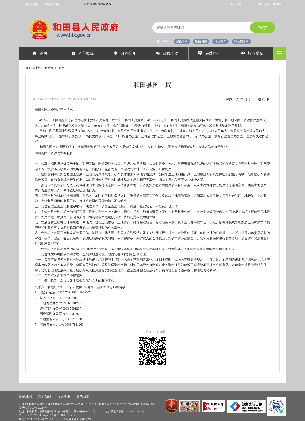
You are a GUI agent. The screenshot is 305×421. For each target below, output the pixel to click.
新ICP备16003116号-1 (86, 411)
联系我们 (45, 396)
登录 (232, 4)
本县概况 (82, 53)
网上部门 (37, 67)
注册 (239, 4)
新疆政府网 (51, 4)
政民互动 (167, 53)
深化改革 (182, 41)
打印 (263, 99)
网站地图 (26, 396)
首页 (40, 53)
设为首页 (83, 396)
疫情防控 (201, 41)
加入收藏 (64, 396)
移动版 (277, 4)
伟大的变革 (241, 41)
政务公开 (125, 53)
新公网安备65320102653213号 (125, 411)
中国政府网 (30, 4)
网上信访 (265, 4)
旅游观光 (252, 53)
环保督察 (220, 41)
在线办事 (209, 53)
